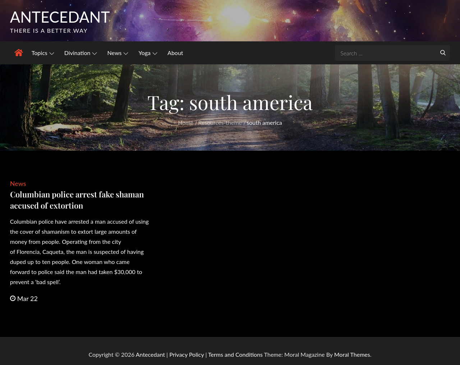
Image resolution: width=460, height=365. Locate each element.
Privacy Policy (186, 354)
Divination (80, 52)
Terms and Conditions (236, 354)
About (175, 52)
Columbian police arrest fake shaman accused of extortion (77, 200)
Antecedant (60, 17)
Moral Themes (352, 354)
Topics (43, 52)
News (118, 52)
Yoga (147, 52)
